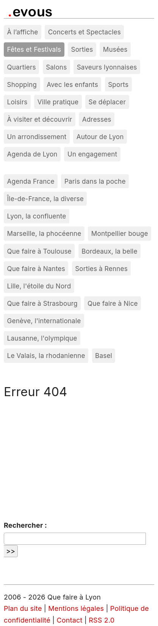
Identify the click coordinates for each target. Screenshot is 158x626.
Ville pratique (58, 102)
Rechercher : (25, 525)
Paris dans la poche (95, 181)
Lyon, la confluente (36, 216)
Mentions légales (76, 608)
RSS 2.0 (101, 620)
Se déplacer (107, 102)
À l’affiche (22, 32)
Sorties (82, 49)
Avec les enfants (72, 84)
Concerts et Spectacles (84, 32)
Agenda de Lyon (32, 154)
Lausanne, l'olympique (42, 338)
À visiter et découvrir (39, 119)
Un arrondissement (37, 137)
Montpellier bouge (119, 233)
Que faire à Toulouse (39, 251)
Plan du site (23, 608)
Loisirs (17, 102)
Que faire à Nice (113, 303)
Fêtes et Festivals (34, 49)
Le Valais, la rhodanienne (46, 355)
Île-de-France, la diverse (45, 199)
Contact (70, 620)
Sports (118, 84)
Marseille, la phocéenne (44, 233)
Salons (56, 67)
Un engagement (92, 154)
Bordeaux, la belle (109, 251)
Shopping (22, 84)
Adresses (96, 119)
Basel (103, 355)
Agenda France (31, 181)
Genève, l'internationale (44, 321)
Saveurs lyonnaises (107, 67)
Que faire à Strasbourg (42, 303)
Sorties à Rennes (101, 269)
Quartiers (21, 67)
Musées (115, 49)
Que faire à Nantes (36, 269)
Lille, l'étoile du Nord (39, 286)
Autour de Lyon (100, 137)
